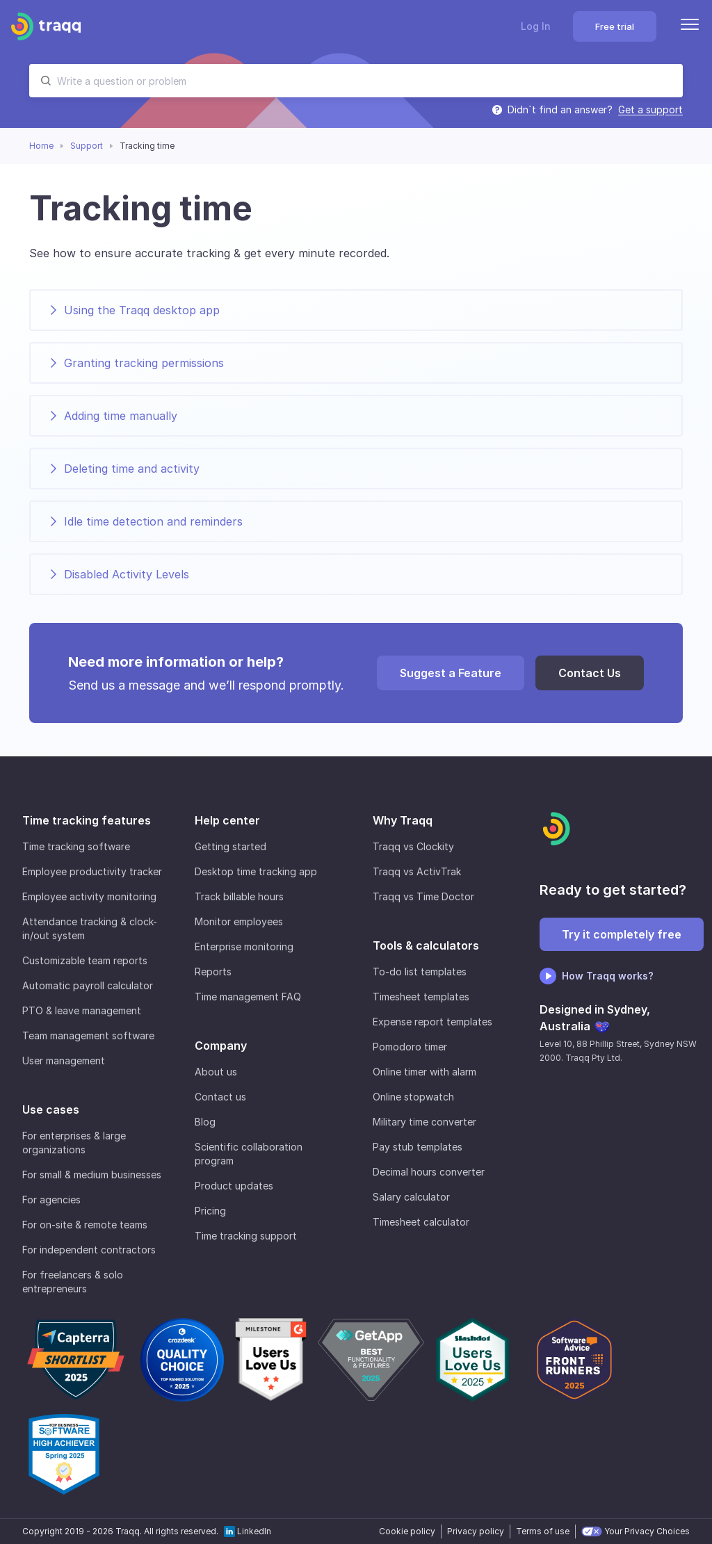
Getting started (230, 846)
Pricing (210, 1211)
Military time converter (424, 1122)
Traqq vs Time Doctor (423, 896)
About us (216, 1072)
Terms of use (542, 1531)
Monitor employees (239, 921)
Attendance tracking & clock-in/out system (89, 928)
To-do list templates (420, 971)
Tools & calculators (426, 945)
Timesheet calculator (421, 1222)
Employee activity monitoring (89, 896)
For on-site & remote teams (84, 1224)
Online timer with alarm (424, 1072)
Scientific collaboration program (248, 1154)
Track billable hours (239, 896)
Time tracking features (86, 820)
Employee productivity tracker (92, 871)
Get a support (650, 109)
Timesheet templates (421, 996)
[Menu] (690, 26)
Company (221, 1046)
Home (41, 145)
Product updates (234, 1186)
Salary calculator (411, 1197)
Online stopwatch (413, 1097)
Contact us (220, 1097)
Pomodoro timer (410, 1047)
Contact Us (589, 673)
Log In (536, 26)
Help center (227, 820)
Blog (205, 1122)
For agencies (51, 1199)
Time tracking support (246, 1236)
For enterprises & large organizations (74, 1142)
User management (63, 1060)
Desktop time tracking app (256, 871)
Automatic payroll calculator (87, 985)
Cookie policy (407, 1531)
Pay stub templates (417, 1147)
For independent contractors (89, 1249)
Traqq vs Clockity (413, 846)
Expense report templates (432, 1021)
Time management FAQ (248, 996)
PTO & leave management (81, 1010)
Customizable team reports (84, 960)
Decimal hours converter (429, 1172)
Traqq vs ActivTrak (417, 871)
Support (86, 145)
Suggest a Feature (450, 673)
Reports (213, 971)
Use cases (50, 1109)
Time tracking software (76, 846)
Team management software (88, 1035)
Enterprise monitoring (244, 946)
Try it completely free (621, 934)
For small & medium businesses (91, 1174)
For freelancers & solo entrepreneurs (72, 1281)
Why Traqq (402, 820)
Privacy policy (475, 1531)
